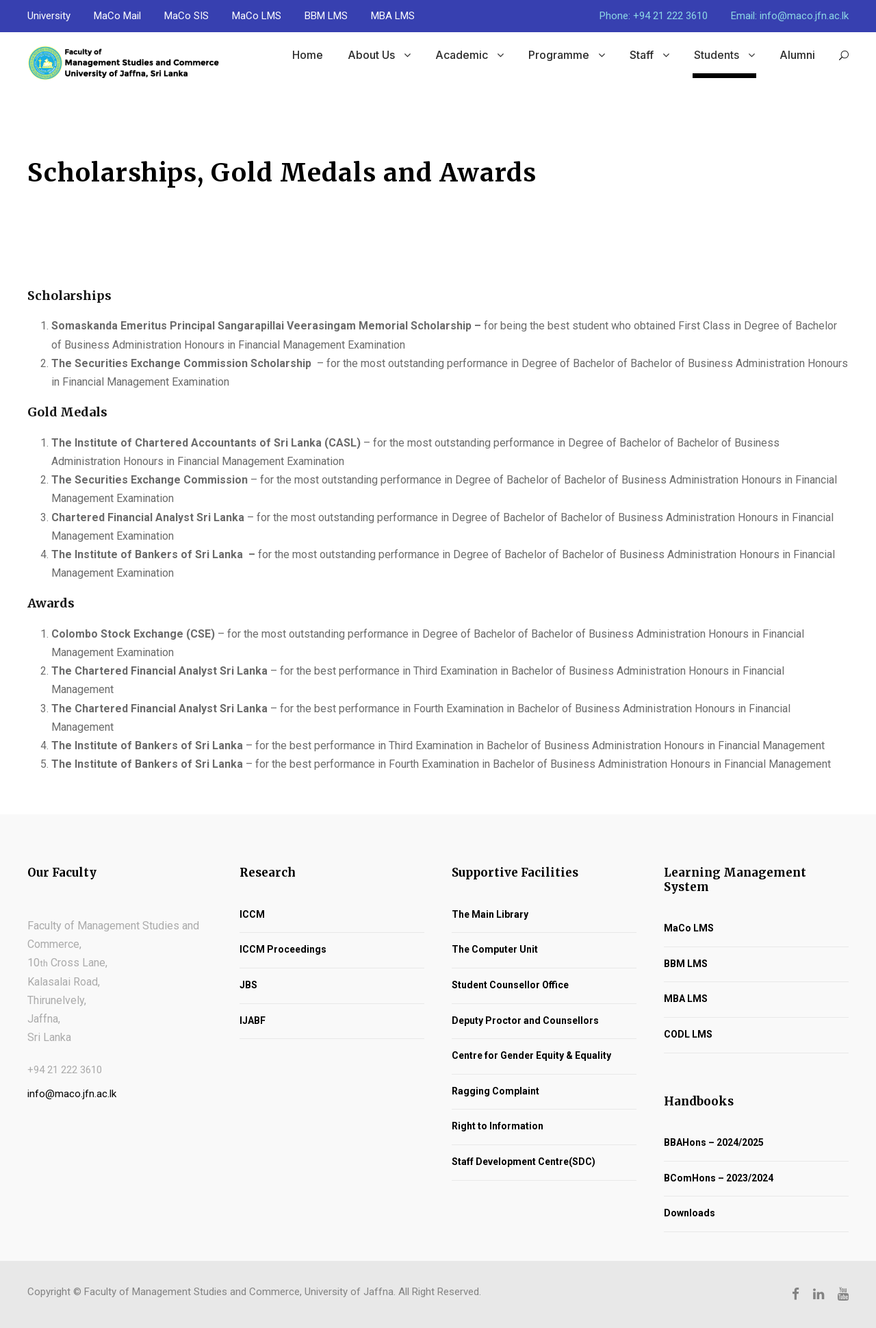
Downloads (689, 1212)
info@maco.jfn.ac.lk (71, 1094)
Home (307, 55)
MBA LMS (393, 16)
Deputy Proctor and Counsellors (525, 1020)
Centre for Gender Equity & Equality (531, 1055)
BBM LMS (326, 16)
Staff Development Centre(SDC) (523, 1161)
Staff (642, 55)
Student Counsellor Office (510, 984)
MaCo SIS (186, 16)
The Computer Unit (495, 949)
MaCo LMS (256, 16)
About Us (371, 55)
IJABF (253, 1020)
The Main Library (490, 914)
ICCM (252, 914)
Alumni (797, 55)
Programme (558, 55)
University (48, 16)
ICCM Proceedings (283, 949)
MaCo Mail (117, 16)
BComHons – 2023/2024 (718, 1178)
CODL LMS (688, 1034)
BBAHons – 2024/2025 (714, 1142)
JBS (248, 984)
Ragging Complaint (495, 1091)
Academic (461, 55)
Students (716, 55)
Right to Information (497, 1125)
